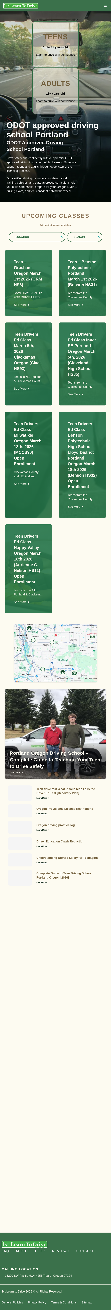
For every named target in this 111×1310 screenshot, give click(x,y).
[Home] (20, 5)
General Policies (12, 1302)
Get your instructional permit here (55, 225)
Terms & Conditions (64, 1302)
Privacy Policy (37, 1302)
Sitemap (86, 1302)
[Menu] (105, 5)
